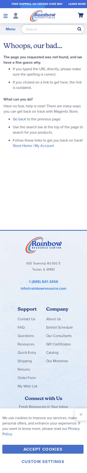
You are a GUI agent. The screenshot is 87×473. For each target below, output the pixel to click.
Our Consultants (59, 335)
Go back (19, 119)
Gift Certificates (58, 344)
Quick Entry (27, 352)
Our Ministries (57, 361)
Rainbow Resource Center (43, 245)
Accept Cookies (43, 449)
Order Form (27, 377)
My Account (44, 145)
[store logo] (42, 15)
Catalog (52, 352)
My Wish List (27, 386)
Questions (26, 335)
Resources (26, 344)
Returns (24, 369)
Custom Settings (43, 462)
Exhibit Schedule (59, 327)
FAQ (21, 327)
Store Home (22, 145)
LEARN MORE (77, 4)
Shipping (25, 361)
